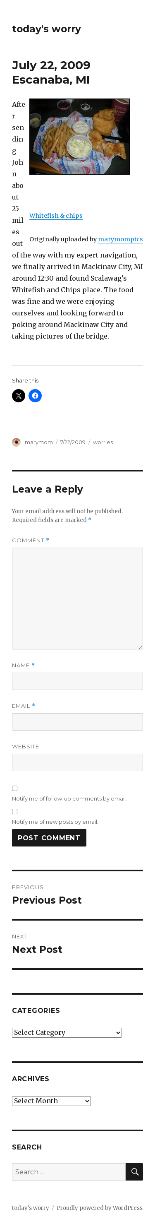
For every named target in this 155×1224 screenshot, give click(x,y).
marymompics (120, 239)
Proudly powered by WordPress (100, 1208)
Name (23, 665)
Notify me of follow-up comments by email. (69, 798)
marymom (39, 442)
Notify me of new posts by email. (55, 821)
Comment (31, 540)
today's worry (46, 29)
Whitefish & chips (56, 215)
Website (25, 746)
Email (24, 705)
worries (103, 442)
